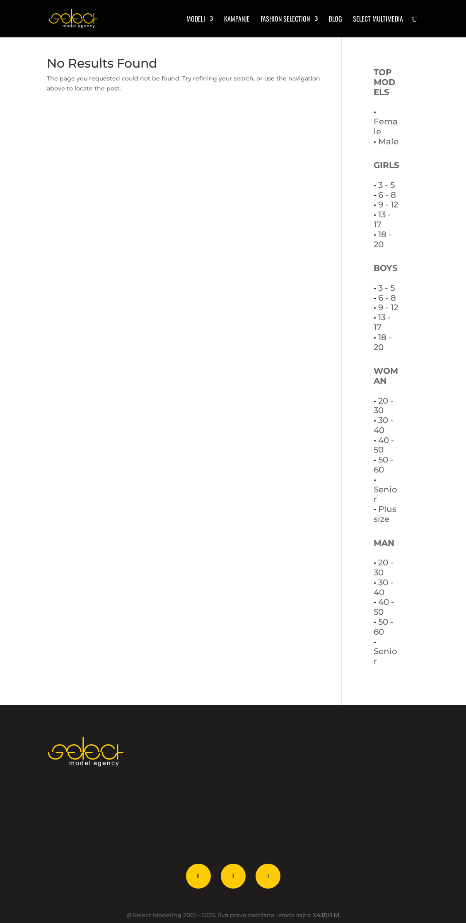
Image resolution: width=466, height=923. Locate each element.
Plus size (385, 514)
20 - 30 (384, 406)
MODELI (195, 20)
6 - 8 (387, 195)
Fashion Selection (285, 20)
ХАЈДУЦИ (326, 915)
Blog (335, 20)
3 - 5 (386, 185)
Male (388, 141)
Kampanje (237, 20)
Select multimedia (378, 20)
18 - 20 (383, 239)
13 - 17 (382, 219)
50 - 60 (384, 465)
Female (386, 126)
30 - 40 (384, 425)
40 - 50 (384, 445)
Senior (385, 494)
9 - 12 (388, 204)
